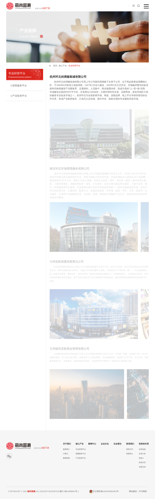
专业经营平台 (24, 75)
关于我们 (67, 444)
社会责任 (118, 444)
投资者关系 (144, 444)
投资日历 (142, 462)
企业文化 (105, 444)
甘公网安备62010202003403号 (104, 491)
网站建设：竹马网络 (138, 491)
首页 (55, 66)
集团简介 (66, 449)
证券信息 (142, 449)
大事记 (65, 454)
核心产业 (63, 66)
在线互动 (142, 467)
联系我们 (130, 444)
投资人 (141, 458)
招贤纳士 (129, 454)
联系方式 (129, 449)
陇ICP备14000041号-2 (69, 491)
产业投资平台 (19, 93)
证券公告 (142, 454)
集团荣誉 (66, 458)
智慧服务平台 (19, 85)
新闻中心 (92, 444)
